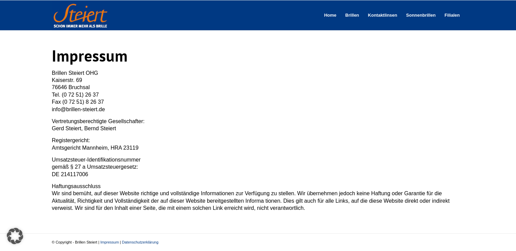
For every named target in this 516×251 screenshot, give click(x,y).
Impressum (109, 242)
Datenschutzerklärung (140, 242)
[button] (15, 236)
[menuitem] (330, 15)
